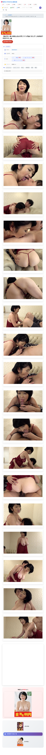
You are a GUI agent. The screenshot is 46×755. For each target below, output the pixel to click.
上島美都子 (10, 15)
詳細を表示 (8, 71)
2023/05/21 (14, 49)
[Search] (30, 8)
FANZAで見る (8, 41)
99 (7, 4)
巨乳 (35, 4)
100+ (13, 4)
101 (19, 4)
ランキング (5, 7)
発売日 (12, 7)
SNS (18, 7)
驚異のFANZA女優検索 (9, 2)
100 (29, 4)
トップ (4, 15)
